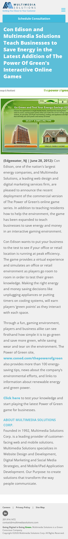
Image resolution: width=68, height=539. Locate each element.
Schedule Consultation (34, 19)
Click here (11, 398)
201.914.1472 (9, 519)
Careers (6, 507)
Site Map (40, 507)
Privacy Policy (23, 507)
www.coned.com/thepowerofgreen (33, 358)
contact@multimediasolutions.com (20, 522)
